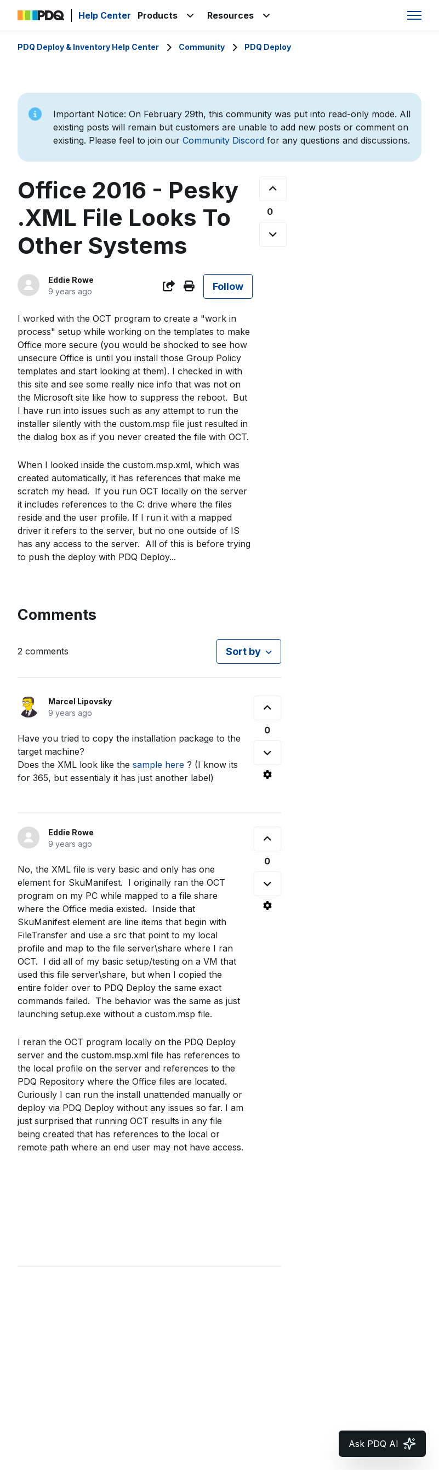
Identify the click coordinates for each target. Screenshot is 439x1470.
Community (202, 47)
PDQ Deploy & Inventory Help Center (88, 47)
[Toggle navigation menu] (414, 15)
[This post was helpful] (273, 188)
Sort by (243, 651)
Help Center (104, 15)
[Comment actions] (267, 774)
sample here (158, 764)
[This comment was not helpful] (267, 752)
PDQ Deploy (267, 47)
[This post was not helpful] (273, 234)
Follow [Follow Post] (228, 286)
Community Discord (223, 140)
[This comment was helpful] (267, 708)
